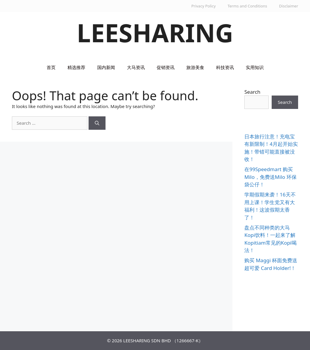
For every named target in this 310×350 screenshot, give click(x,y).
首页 (51, 67)
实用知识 (255, 67)
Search (252, 91)
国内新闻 (106, 67)
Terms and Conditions (247, 6)
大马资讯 (136, 67)
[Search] (97, 123)
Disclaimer (288, 6)
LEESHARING (155, 32)
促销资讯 (165, 67)
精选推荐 (76, 67)
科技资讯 (225, 67)
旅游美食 (195, 67)
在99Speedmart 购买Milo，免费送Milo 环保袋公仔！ (270, 177)
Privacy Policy (203, 6)
